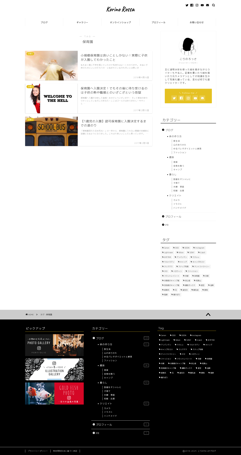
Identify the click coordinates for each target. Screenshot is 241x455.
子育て (176, 182)
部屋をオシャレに (182, 179)
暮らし (173, 174)
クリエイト (175, 195)
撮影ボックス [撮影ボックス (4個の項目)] (190, 285)
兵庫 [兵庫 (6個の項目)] (207, 276)
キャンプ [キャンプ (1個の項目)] (183, 262)
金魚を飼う (178, 165)
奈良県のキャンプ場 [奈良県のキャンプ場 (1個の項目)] (171, 285)
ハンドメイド (179, 207)
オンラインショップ (120, 22)
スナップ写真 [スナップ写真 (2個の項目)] (183, 266)
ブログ (44, 22)
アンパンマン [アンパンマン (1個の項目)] (182, 257)
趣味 (171, 157)
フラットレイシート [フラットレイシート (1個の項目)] (171, 276)
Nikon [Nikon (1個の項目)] (181, 252)
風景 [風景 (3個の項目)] (165, 294)
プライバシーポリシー (38, 451)
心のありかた (179, 144)
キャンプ (177, 169)
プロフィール (159, 22)
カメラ (176, 200)
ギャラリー (82, 22)
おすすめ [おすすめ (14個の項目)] (167, 257)
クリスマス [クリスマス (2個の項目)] (168, 266)
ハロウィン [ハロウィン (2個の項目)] (177, 271)
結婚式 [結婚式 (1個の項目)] (166, 290)
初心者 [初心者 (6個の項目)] (187, 280)
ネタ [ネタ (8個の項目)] (165, 271)
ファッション (179, 152)
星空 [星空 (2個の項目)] (202, 285)
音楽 (175, 162)
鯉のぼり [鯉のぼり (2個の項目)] (176, 294)
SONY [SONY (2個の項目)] (191, 252)
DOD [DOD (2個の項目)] (177, 248)
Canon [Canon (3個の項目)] (166, 248)
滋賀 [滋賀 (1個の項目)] (212, 285)
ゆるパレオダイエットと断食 (187, 148)
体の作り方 (175, 136)
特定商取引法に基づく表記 (65, 451)
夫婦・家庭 (178, 186)
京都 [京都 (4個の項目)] (186, 276)
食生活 (176, 141)
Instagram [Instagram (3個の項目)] (199, 248)
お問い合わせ (197, 22)
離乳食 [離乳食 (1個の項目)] (195, 290)
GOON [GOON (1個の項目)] (187, 248)
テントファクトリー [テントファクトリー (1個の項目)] (201, 266)
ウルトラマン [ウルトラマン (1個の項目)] (169, 262)
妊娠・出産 (178, 190)
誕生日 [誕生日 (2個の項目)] (185, 290)
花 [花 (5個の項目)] (176, 290)
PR (167, 225)
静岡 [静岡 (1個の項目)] (206, 290)
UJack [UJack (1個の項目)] (202, 252)
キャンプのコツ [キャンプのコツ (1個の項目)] (198, 262)
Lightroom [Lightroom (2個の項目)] (168, 252)
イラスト (177, 204)
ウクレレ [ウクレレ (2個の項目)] (196, 257)
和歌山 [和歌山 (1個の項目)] (198, 280)
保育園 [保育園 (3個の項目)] (196, 276)
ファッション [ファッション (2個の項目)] (193, 271)
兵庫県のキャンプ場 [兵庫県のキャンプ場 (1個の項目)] (171, 280)
